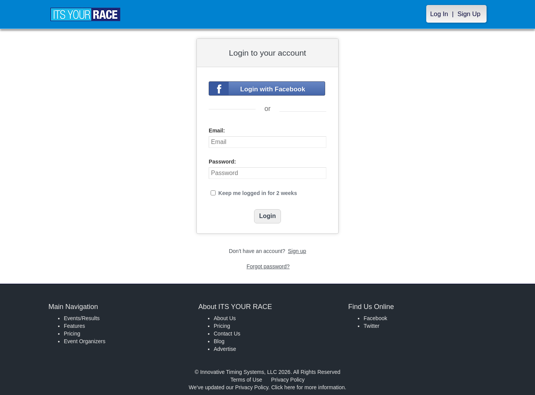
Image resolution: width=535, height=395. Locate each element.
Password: (222, 162)
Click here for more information (308, 387)
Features (74, 326)
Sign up (297, 251)
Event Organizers (84, 341)
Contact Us (227, 334)
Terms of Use (246, 380)
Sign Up (468, 14)
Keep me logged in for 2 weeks (257, 193)
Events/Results (82, 318)
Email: (217, 130)
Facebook (375, 318)
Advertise (225, 349)
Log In (439, 14)
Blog (219, 341)
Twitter (371, 326)
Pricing (72, 334)
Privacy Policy (287, 380)
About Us (225, 318)
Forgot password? (267, 266)
